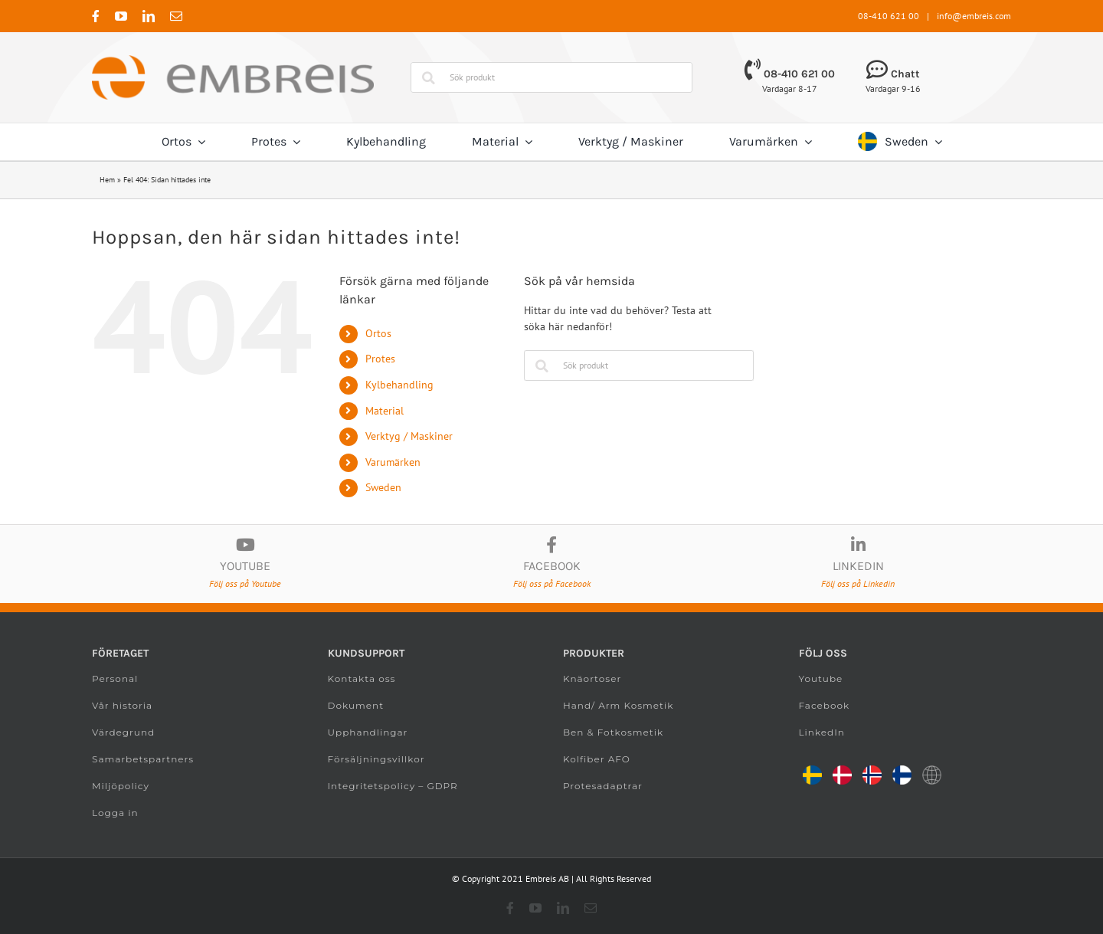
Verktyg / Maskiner (409, 436)
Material (384, 411)
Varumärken (393, 462)
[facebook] (96, 16)
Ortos (378, 333)
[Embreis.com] (233, 60)
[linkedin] (148, 16)
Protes (380, 358)
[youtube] (121, 16)
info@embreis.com (974, 15)
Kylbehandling (399, 385)
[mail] (176, 16)
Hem (107, 180)
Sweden (383, 487)
